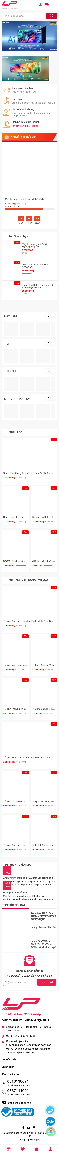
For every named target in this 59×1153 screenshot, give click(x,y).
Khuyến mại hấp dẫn (23, 136)
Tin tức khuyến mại (17, 864)
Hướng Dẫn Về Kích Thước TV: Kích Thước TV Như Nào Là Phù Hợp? (43, 944)
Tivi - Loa (15, 432)
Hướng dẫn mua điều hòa (15, 892)
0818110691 (18, 1081)
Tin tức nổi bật (14, 905)
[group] (29, 36)
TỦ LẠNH (10, 371)
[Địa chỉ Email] (29, 982)
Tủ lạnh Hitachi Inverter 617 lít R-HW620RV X (26, 757)
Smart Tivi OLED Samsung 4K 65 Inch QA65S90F (37, 286)
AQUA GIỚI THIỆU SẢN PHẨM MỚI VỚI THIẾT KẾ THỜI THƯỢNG (43, 916)
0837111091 (18, 1091)
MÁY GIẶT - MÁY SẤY (17, 398)
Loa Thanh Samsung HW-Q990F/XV (35, 266)
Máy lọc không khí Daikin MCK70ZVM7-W (35, 245)
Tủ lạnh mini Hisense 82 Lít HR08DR (22, 665)
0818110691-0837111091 (25, 126)
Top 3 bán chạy (18, 236)
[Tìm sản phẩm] (24, 16)
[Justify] (51, 16)
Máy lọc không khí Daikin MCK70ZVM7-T (26, 199)
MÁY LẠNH (11, 316)
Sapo (36, 1139)
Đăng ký (46, 982)
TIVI (6, 343)
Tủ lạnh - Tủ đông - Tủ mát (28, 580)
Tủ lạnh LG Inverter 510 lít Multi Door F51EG (26, 801)
